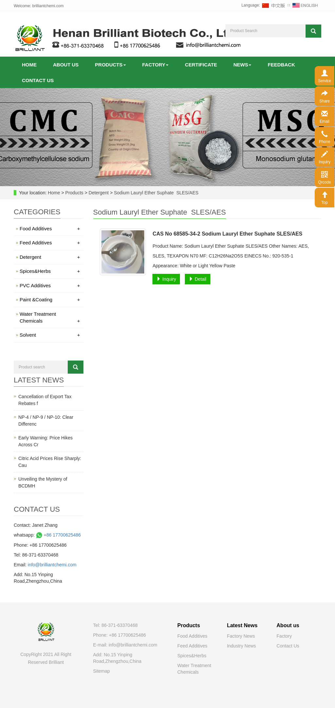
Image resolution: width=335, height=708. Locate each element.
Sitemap (101, 671)
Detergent (98, 192)
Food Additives (50, 228)
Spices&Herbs (50, 271)
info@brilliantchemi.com (52, 564)
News (242, 64)
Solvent (50, 334)
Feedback (281, 64)
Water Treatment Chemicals (50, 318)
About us (66, 64)
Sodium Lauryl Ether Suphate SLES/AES (155, 192)
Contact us (38, 80)
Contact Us (287, 645)
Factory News (241, 636)
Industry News (241, 645)
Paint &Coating (50, 299)
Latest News (242, 625)
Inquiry (166, 279)
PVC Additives (50, 285)
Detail (197, 279)
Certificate (201, 64)
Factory (155, 64)
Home (29, 64)
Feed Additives (50, 242)
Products (110, 64)
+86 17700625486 (58, 535)
